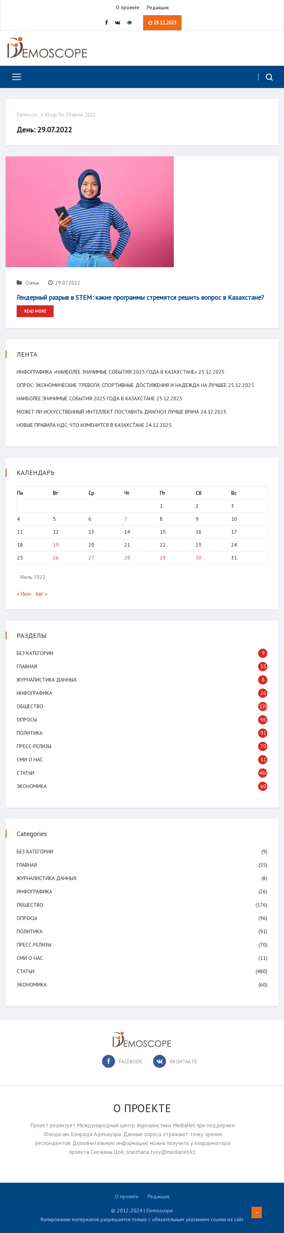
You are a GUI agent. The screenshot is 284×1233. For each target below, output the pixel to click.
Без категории (35, 653)
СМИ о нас (30, 759)
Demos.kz (27, 115)
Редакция (158, 7)
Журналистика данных (47, 679)
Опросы (27, 719)
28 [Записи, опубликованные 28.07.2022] (127, 557)
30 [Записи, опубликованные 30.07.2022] (199, 557)
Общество (30, 706)
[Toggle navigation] (14, 77)
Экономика (32, 786)
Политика (30, 733)
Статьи (28, 282)
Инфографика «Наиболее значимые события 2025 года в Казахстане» (107, 371)
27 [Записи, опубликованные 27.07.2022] (91, 557)
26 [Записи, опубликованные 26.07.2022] (56, 557)
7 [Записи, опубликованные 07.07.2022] (125, 519)
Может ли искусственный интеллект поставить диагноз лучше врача (108, 411)
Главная (27, 666)
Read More (35, 311)
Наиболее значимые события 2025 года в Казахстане (86, 398)
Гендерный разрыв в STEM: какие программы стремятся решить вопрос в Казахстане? (140, 297)
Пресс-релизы (34, 746)
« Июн (24, 593)
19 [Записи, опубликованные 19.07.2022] (56, 544)
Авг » (41, 593)
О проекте (127, 7)
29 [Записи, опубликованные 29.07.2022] (163, 557)
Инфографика (34, 693)
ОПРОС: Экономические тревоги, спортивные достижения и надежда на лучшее (122, 385)
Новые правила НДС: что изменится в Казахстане (80, 425)
